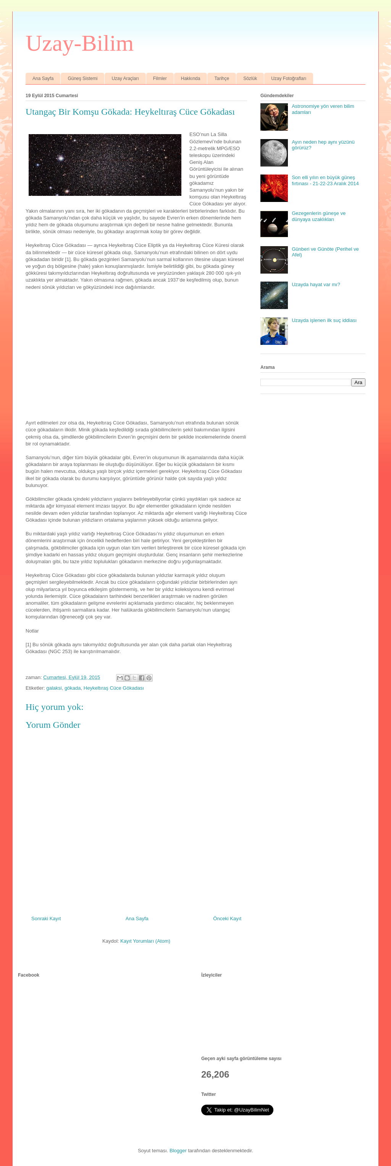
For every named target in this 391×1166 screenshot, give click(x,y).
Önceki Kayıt (227, 918)
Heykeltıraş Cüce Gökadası (114, 688)
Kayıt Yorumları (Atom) (145, 941)
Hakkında (190, 78)
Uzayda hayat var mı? (316, 284)
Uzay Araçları (125, 78)
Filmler (160, 78)
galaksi (53, 688)
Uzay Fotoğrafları (288, 78)
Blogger (178, 1150)
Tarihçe (221, 78)
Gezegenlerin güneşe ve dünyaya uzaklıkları (319, 216)
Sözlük (250, 78)
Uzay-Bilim (80, 43)
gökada (73, 688)
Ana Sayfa (42, 78)
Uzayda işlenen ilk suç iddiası (324, 320)
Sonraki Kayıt (46, 918)
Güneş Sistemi (82, 78)
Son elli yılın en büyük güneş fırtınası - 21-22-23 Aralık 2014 (325, 180)
